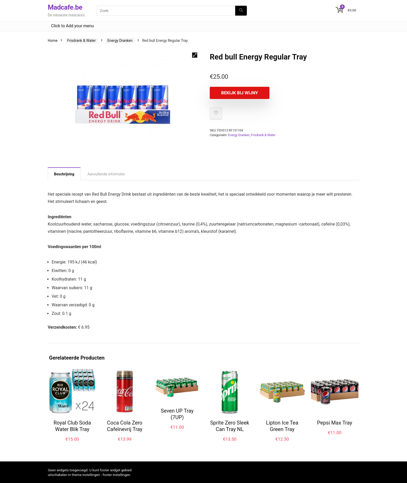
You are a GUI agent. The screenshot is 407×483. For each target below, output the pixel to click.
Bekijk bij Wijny (239, 92)
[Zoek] (241, 11)
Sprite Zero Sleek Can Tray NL (229, 426)
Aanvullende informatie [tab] (106, 174)
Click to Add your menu (72, 25)
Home (53, 40)
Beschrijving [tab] (64, 174)
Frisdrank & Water (81, 40)
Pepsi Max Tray (334, 423)
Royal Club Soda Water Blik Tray (72, 426)
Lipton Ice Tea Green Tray (282, 426)
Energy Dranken (120, 40)
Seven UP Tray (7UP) (177, 414)
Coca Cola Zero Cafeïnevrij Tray (124, 426)
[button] (194, 55)
